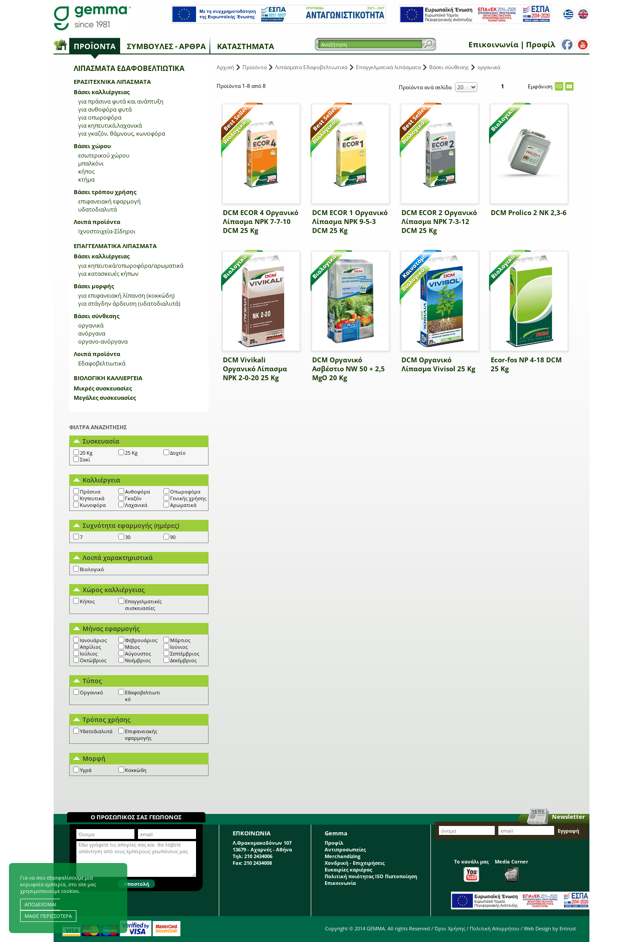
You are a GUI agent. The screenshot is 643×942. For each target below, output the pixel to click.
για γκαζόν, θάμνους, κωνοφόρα (121, 133)
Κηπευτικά (92, 498)
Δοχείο (178, 452)
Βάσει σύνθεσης (96, 316)
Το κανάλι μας (471, 870)
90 (172, 537)
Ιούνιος (179, 646)
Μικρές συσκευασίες (103, 388)
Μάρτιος (180, 640)
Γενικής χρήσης (188, 498)
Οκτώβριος (93, 660)
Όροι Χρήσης (449, 928)
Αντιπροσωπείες (345, 849)
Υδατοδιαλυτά (96, 731)
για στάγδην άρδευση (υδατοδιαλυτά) (129, 303)
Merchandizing (342, 856)
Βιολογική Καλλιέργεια (108, 378)
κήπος (86, 171)
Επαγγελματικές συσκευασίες (143, 604)
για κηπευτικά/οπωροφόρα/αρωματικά (131, 265)
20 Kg (86, 452)
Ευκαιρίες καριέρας (348, 869)
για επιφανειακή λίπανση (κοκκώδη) (126, 295)
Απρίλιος (90, 646)
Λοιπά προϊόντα (97, 222)
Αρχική (225, 67)
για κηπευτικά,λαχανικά (110, 125)
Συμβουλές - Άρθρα (166, 46)
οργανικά (91, 325)
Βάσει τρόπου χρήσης (105, 192)
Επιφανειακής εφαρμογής (141, 734)
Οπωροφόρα (185, 491)
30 (127, 537)
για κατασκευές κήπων (108, 274)
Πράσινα (90, 491)
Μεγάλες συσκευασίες (105, 398)
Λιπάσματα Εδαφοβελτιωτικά (311, 67)
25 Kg (131, 452)
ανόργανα (91, 333)
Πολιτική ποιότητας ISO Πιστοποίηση (371, 876)
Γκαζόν (133, 498)
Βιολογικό (92, 569)
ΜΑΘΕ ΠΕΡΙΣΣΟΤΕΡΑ (48, 916)
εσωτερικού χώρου (103, 155)
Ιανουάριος (93, 640)
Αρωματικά (183, 505)
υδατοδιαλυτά (97, 209)
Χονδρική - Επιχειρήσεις (354, 862)
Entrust (567, 928)
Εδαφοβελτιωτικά (101, 363)
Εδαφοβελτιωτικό (142, 695)
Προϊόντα (95, 46)
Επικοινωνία (493, 44)
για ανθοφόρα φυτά (105, 109)
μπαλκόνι (91, 163)
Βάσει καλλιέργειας (101, 92)
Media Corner (511, 870)
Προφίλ (540, 44)
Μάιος (132, 646)
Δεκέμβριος (183, 660)
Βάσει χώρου (92, 146)
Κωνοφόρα (93, 505)
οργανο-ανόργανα (103, 341)
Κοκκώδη (135, 770)
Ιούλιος (88, 653)
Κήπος (87, 601)
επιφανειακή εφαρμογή (109, 201)
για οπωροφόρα (99, 117)
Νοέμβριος (137, 660)
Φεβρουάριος (141, 640)
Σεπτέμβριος (184, 653)
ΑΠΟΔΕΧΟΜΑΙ (40, 904)
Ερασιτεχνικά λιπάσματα (112, 82)
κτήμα (86, 179)
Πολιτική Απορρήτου (494, 928)
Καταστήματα (245, 46)
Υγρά (86, 770)
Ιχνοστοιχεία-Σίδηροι (106, 231)
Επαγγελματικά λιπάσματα (115, 246)
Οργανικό (91, 692)
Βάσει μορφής (94, 286)
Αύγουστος (138, 653)
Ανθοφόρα (137, 491)
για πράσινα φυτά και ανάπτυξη (120, 101)
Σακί (85, 459)
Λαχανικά (136, 505)
